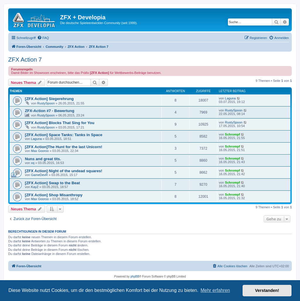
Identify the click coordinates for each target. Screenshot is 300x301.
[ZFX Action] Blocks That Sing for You (59, 123)
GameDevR (39, 175)
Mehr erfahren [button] (215, 290)
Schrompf (232, 134)
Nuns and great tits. (43, 159)
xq (33, 163)
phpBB (134, 276)
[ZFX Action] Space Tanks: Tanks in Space (63, 135)
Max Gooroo (40, 151)
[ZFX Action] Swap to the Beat (52, 183)
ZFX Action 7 (25, 59)
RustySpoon (46, 103)
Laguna (230, 98)
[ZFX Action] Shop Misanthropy (54, 195)
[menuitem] (43, 37)
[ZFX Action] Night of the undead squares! (63, 171)
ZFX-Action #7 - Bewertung (49, 111)
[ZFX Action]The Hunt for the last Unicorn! (63, 147)
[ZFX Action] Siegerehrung (49, 99)
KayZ (35, 187)
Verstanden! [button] (267, 290)
